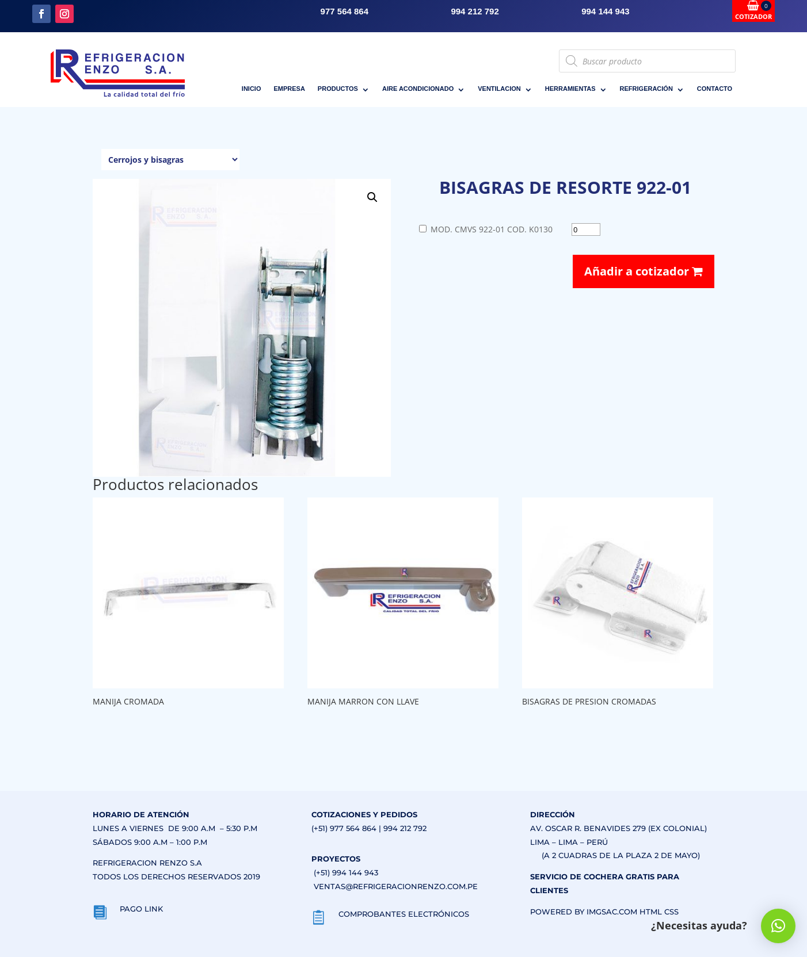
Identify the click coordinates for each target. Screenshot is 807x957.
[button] (372, 197)
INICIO (251, 88)
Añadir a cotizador (643, 271)
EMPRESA (288, 88)
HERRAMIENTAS (570, 88)
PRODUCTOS (338, 88)
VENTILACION (499, 88)
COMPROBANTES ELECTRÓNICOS (403, 913)
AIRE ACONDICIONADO (418, 88)
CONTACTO (714, 88)
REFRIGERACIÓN (646, 88)
